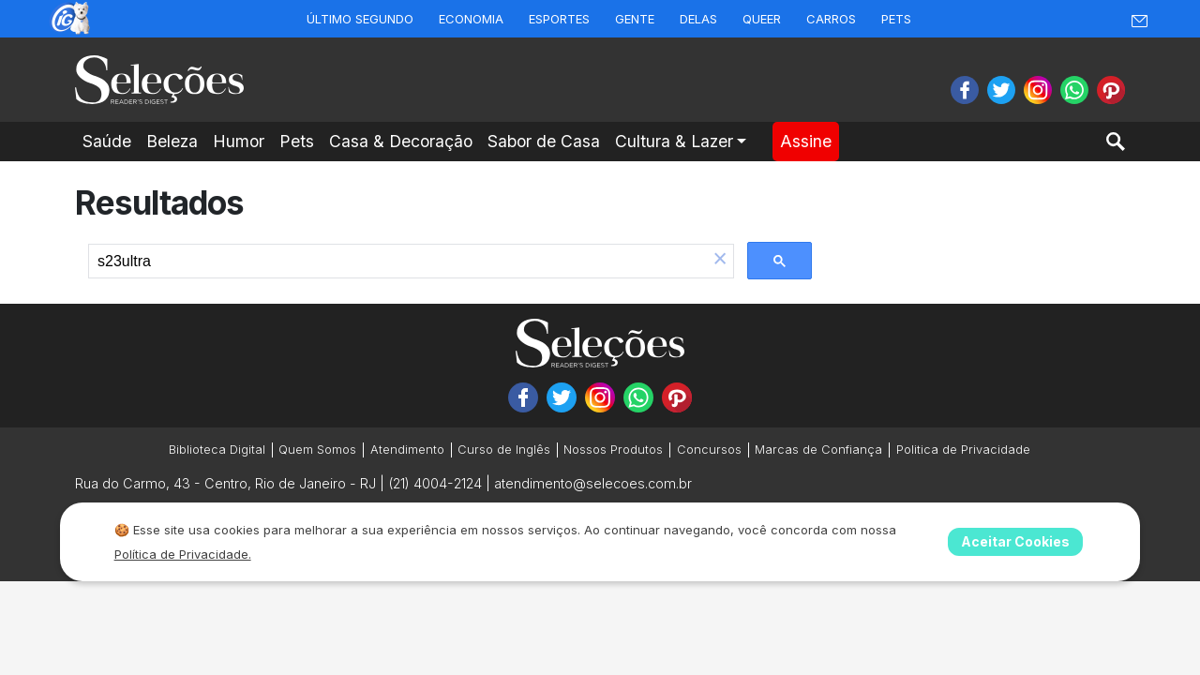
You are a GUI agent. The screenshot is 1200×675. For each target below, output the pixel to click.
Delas (698, 18)
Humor (238, 141)
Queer (761, 18)
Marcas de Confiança (818, 449)
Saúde (106, 141)
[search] (398, 261)
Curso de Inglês (504, 449)
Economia (471, 18)
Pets (896, 18)
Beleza (172, 141)
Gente (634, 18)
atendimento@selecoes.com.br (593, 483)
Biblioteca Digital (217, 449)
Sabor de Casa (544, 141)
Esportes (559, 18)
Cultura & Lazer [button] (674, 141)
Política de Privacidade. (182, 554)
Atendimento (407, 449)
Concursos (709, 449)
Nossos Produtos (613, 449)
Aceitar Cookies (1015, 541)
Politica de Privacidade (963, 449)
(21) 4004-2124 (435, 483)
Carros (831, 18)
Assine (806, 141)
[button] (720, 261)
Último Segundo (360, 18)
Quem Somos (317, 449)
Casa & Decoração (400, 141)
